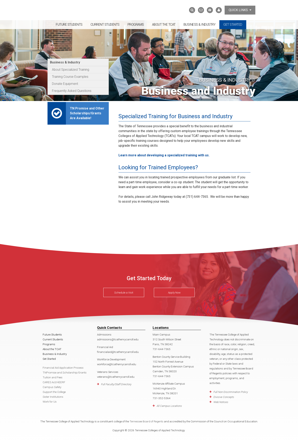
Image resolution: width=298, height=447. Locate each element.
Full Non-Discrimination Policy (230, 391)
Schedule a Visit (123, 292)
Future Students (69, 24)
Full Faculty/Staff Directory (116, 384)
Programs (136, 24)
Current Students (105, 24)
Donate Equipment (65, 84)
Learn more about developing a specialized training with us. (163, 155)
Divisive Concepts (223, 397)
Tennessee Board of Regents (146, 421)
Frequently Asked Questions (71, 91)
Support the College (54, 391)
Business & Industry (200, 24)
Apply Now (174, 292)
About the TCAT (163, 24)
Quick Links (240, 10)
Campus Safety (52, 387)
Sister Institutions (53, 396)
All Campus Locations (169, 405)
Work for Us (50, 401)
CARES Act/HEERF (54, 382)
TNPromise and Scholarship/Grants (65, 372)
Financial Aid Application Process (63, 367)
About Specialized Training (70, 70)
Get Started (232, 24)
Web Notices (220, 402)
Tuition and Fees (52, 377)
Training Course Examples (70, 77)
